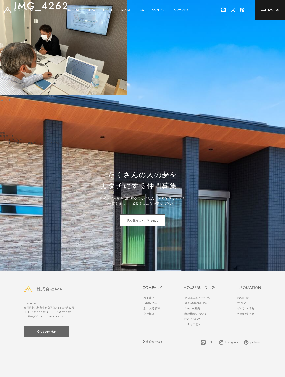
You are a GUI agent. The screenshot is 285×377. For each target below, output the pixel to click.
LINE (207, 342)
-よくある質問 (151, 308)
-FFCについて (191, 319)
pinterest (252, 342)
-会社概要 (148, 314)
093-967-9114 (40, 312)
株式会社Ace (43, 289)
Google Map (46, 332)
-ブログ (241, 303)
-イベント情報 (245, 308)
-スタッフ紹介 (192, 324)
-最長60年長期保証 (195, 303)
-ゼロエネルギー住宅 (196, 298)
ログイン (36, 143)
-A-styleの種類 (191, 308)
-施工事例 (148, 298)
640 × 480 (7, 100)
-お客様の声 (150, 303)
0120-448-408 (54, 316)
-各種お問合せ (245, 314)
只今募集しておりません (142, 220)
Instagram (228, 342)
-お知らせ (243, 298)
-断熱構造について (195, 314)
